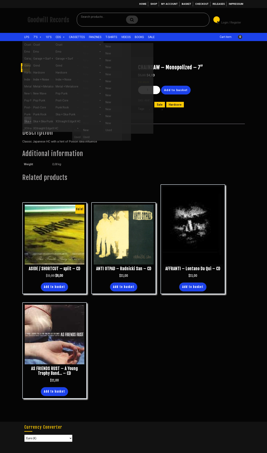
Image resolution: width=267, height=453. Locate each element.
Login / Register (226, 19)
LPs (26, 37)
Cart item (226, 36)
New (166, 108)
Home (142, 4)
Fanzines (95, 37)
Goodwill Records (48, 20)
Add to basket (176, 90)
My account (169, 4)
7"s (37, 37)
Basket (186, 4)
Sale (151, 37)
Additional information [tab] (62, 120)
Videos (126, 37)
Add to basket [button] (54, 287)
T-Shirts (111, 37)
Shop (153, 4)
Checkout (202, 4)
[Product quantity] (149, 90)
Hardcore (175, 104)
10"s (49, 37)
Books (139, 37)
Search (132, 20)
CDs (60, 37)
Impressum (236, 4)
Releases (219, 4)
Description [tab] (35, 120)
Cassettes (77, 37)
